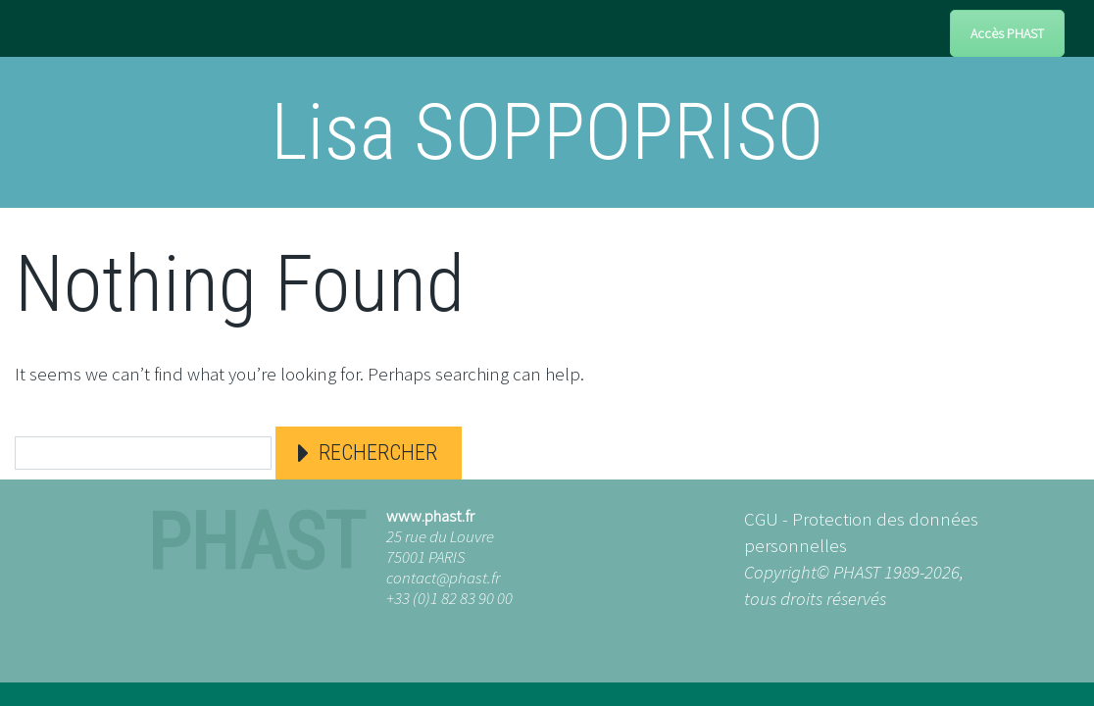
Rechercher (378, 452)
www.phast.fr (430, 516)
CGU (761, 518)
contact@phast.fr (443, 577)
